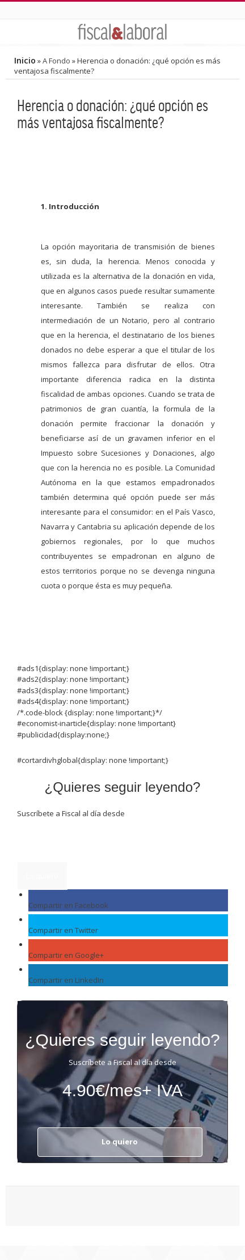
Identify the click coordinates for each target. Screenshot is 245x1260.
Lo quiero (42, 876)
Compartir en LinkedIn (66, 980)
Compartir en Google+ (66, 955)
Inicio (25, 60)
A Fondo (56, 61)
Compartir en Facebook (68, 905)
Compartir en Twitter (63, 930)
